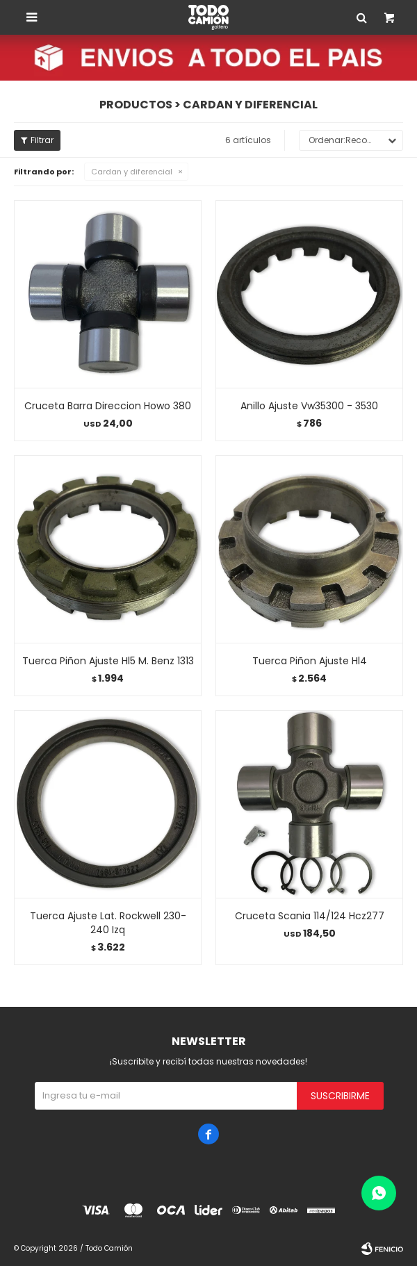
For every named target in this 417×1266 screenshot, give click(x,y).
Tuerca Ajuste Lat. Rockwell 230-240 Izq (108, 923)
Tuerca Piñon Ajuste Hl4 (309, 661)
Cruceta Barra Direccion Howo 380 (107, 406)
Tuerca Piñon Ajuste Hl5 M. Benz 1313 (108, 661)
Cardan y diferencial (131, 171)
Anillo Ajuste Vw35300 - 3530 (309, 406)
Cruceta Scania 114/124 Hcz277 (309, 916)
